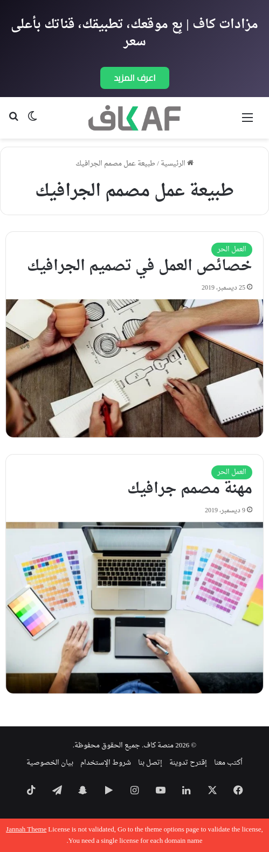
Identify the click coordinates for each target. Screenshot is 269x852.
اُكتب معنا (228, 762)
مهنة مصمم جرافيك (189, 489)
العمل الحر (231, 249)
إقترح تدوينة (188, 762)
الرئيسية (177, 163)
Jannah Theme (26, 829)
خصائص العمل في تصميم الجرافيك (139, 266)
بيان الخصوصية (49, 762)
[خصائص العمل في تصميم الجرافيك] (134, 368)
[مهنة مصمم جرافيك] (134, 607)
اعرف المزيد (135, 78)
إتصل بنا (150, 762)
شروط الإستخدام (105, 762)
